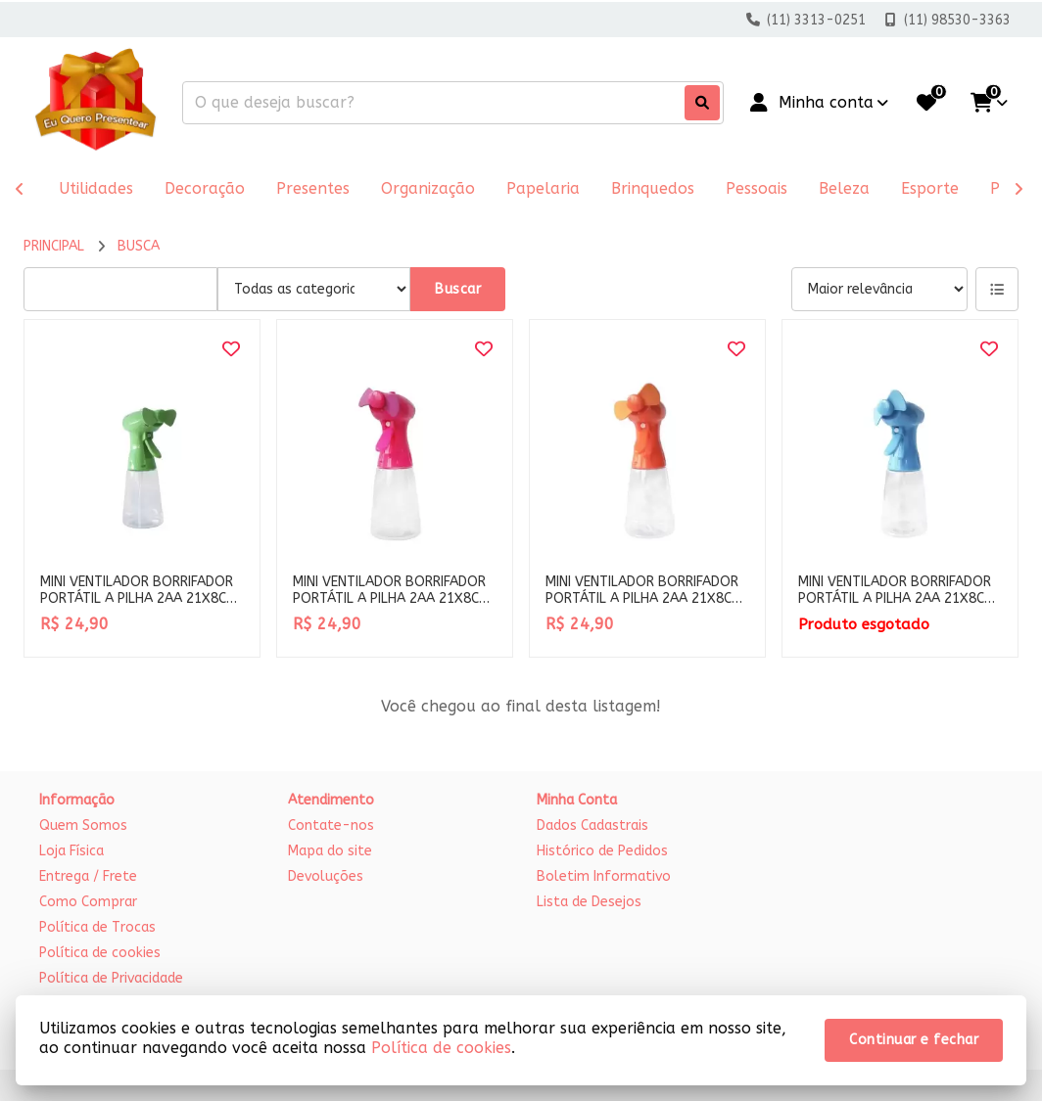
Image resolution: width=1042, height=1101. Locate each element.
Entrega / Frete (88, 876)
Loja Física (71, 851)
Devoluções (325, 876)
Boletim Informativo (604, 876)
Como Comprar (88, 902)
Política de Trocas (97, 927)
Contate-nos (331, 825)
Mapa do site (330, 851)
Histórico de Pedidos (602, 851)
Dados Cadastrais (592, 825)
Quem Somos (83, 825)
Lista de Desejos (589, 902)
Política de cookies (100, 952)
